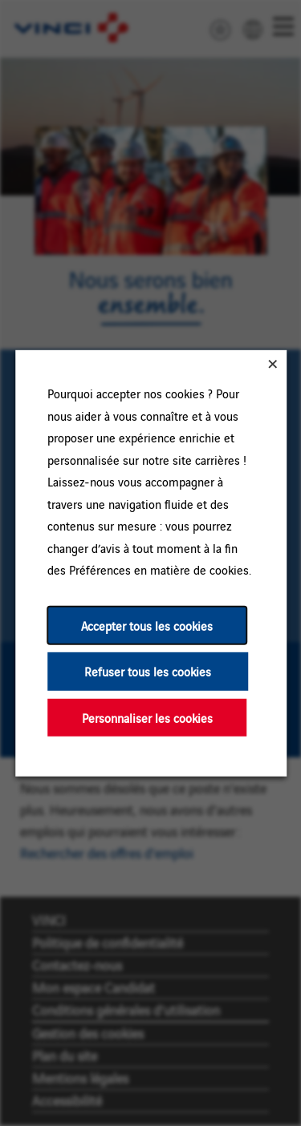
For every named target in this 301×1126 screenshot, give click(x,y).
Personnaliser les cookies (146, 716)
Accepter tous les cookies (147, 624)
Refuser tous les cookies (147, 671)
